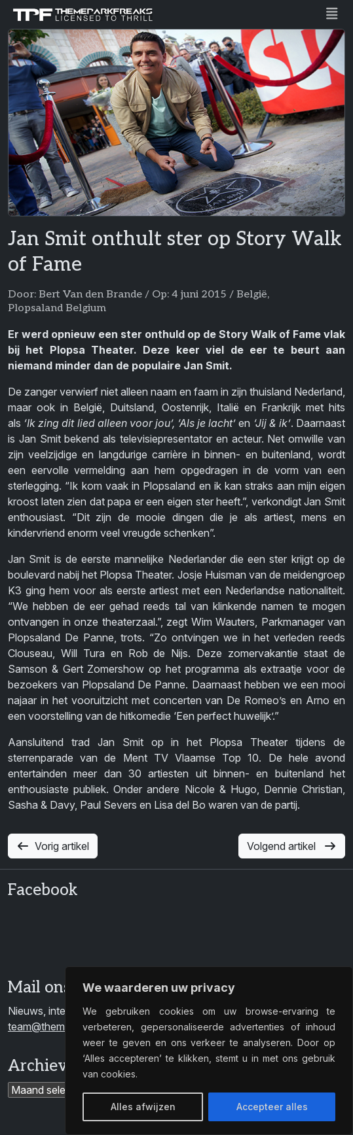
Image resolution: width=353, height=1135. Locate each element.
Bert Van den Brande (90, 294)
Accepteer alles (272, 1106)
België (251, 294)
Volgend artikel (292, 846)
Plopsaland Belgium (57, 308)
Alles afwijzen (143, 1106)
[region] (209, 1050)
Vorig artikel (52, 846)
